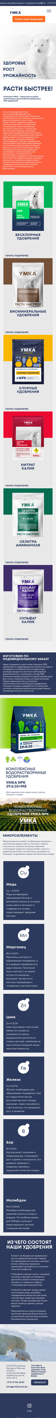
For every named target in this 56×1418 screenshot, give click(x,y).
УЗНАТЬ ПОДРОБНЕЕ (16, 255)
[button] (4, 65)
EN (30, 1408)
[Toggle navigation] (48, 11)
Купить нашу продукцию (29, 19)
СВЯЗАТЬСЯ (40, 1380)
